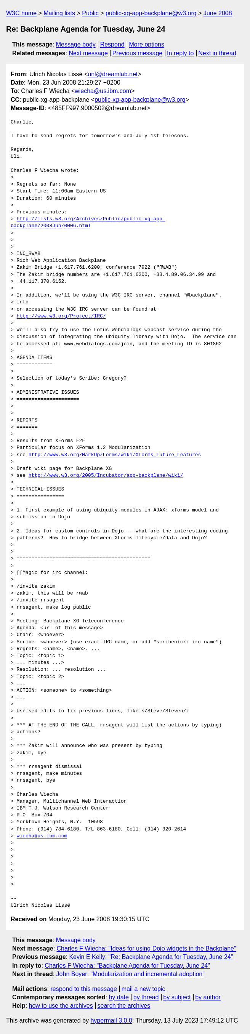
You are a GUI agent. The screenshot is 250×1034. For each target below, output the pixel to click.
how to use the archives (61, 1005)
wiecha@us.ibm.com (103, 91)
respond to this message (83, 989)
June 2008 (218, 13)
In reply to (180, 53)
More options (147, 44)
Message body (76, 44)
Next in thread (217, 53)
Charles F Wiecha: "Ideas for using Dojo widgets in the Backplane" (146, 948)
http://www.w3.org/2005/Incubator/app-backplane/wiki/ (106, 475)
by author (208, 997)
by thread (146, 997)
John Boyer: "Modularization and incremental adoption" (130, 974)
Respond (112, 44)
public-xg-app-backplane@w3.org (151, 13)
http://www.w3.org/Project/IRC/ (61, 316)
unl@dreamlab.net (113, 74)
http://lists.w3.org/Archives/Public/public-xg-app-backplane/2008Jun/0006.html (88, 222)
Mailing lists (59, 13)
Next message (88, 53)
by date (118, 997)
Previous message (137, 53)
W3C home (21, 13)
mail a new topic (143, 989)
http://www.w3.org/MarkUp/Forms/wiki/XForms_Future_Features (115, 455)
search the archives (124, 1005)
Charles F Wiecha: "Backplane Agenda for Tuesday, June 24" (127, 965)
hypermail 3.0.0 (111, 1020)
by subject (177, 997)
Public (90, 13)
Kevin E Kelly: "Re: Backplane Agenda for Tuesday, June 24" (151, 957)
